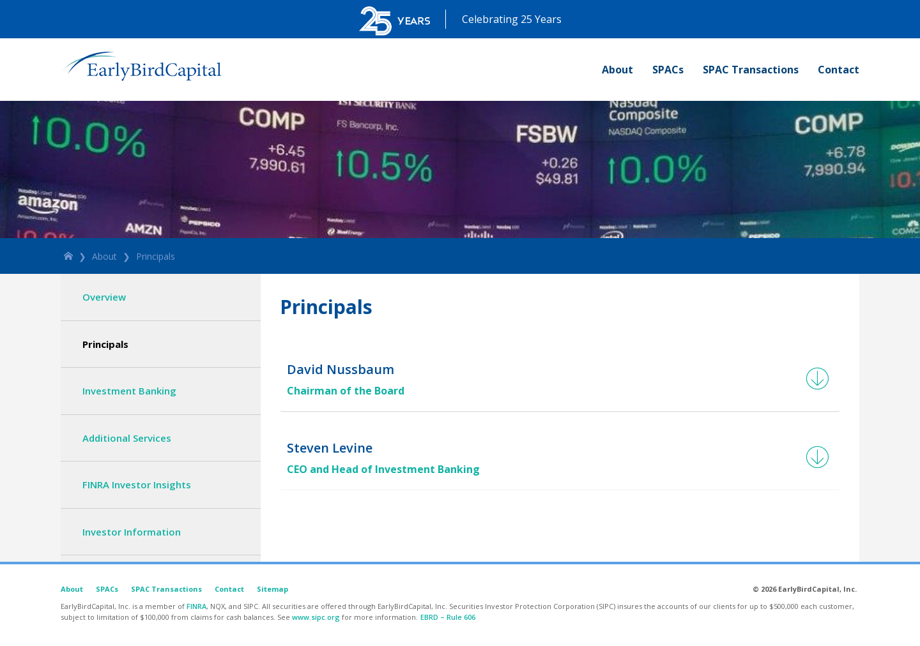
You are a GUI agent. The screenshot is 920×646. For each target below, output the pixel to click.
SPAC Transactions (751, 70)
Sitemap (272, 589)
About (617, 70)
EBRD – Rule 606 (447, 617)
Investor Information (131, 531)
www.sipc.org (316, 617)
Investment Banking (129, 390)
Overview (104, 296)
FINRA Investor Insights (136, 484)
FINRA (196, 606)
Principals (155, 256)
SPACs (668, 70)
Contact (838, 70)
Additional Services (126, 438)
